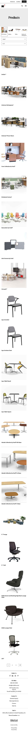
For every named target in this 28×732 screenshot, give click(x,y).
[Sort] (14, 43)
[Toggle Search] (22, 5)
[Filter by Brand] (14, 39)
